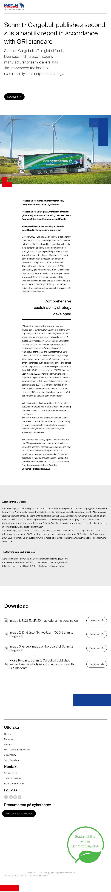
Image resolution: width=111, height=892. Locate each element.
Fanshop (8, 745)
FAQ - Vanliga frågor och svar (17, 750)
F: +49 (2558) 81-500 (14, 784)
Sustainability (10, 755)
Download (12, 97)
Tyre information (11, 760)
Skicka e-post (10, 774)
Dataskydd (30, 873)
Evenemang (9, 740)
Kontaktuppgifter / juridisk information (57, 873)
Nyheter (8, 734)
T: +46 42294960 (12, 779)
